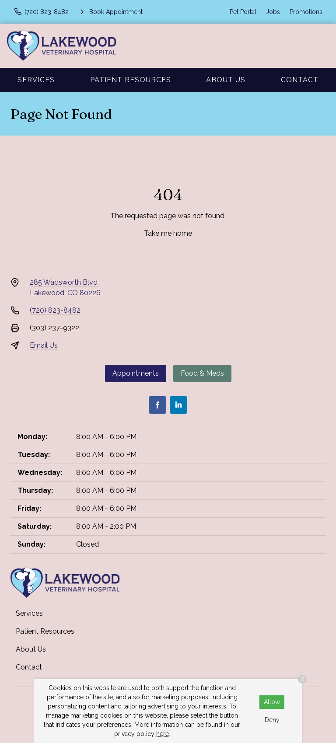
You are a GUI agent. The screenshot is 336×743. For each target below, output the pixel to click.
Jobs (273, 11)
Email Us (44, 345)
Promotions (306, 11)
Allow (272, 701)
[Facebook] (157, 405)
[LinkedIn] (178, 405)
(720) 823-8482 (55, 310)
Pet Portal (243, 11)
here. (163, 733)
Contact (299, 80)
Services (36, 80)
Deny (272, 719)
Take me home (168, 233)
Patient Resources (130, 80)
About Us (225, 80)
